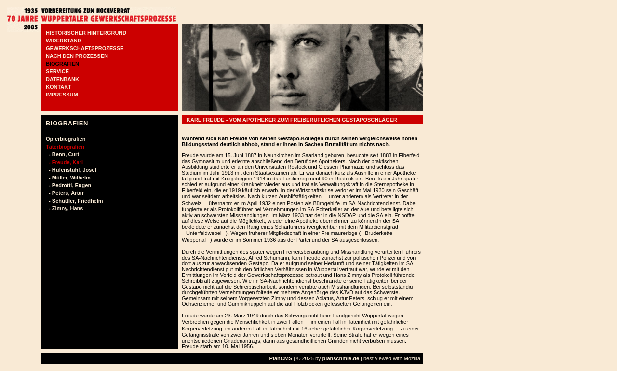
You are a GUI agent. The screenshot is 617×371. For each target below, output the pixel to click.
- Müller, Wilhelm (68, 177)
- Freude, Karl (64, 162)
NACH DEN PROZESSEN (77, 56)
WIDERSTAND (63, 40)
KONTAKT (58, 87)
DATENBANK (62, 79)
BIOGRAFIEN (62, 64)
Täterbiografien (65, 147)
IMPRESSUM (62, 94)
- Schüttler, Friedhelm (74, 201)
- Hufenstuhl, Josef (71, 170)
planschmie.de (340, 358)
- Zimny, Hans (64, 208)
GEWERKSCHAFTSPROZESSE (84, 48)
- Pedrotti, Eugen (68, 185)
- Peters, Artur (65, 193)
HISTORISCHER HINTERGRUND (86, 33)
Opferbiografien (66, 139)
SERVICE (57, 71)
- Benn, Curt (62, 154)
